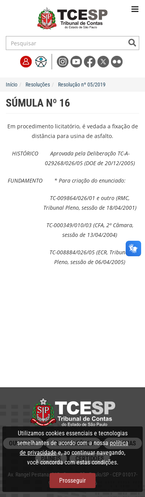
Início (11, 84)
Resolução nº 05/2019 (82, 84)
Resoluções (38, 84)
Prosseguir (72, 480)
